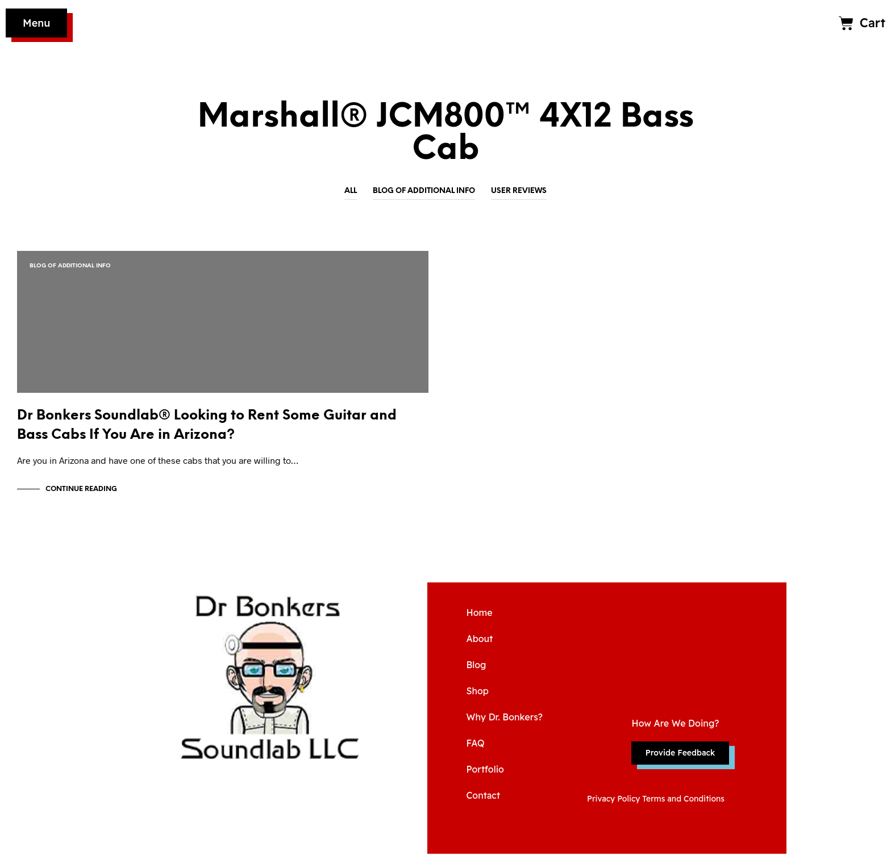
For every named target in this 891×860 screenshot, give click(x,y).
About (479, 645)
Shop (477, 697)
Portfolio (484, 775)
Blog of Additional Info (424, 191)
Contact (483, 801)
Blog (476, 671)
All (350, 191)
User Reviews (519, 191)
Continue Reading (81, 495)
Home (479, 618)
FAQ (475, 749)
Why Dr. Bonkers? (504, 723)
